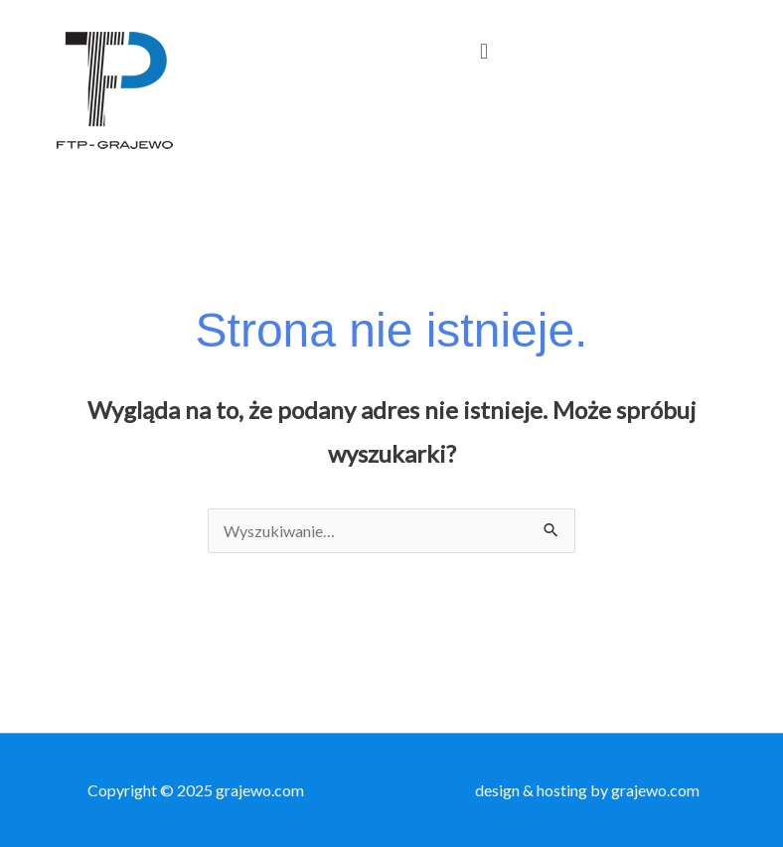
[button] (483, 51)
